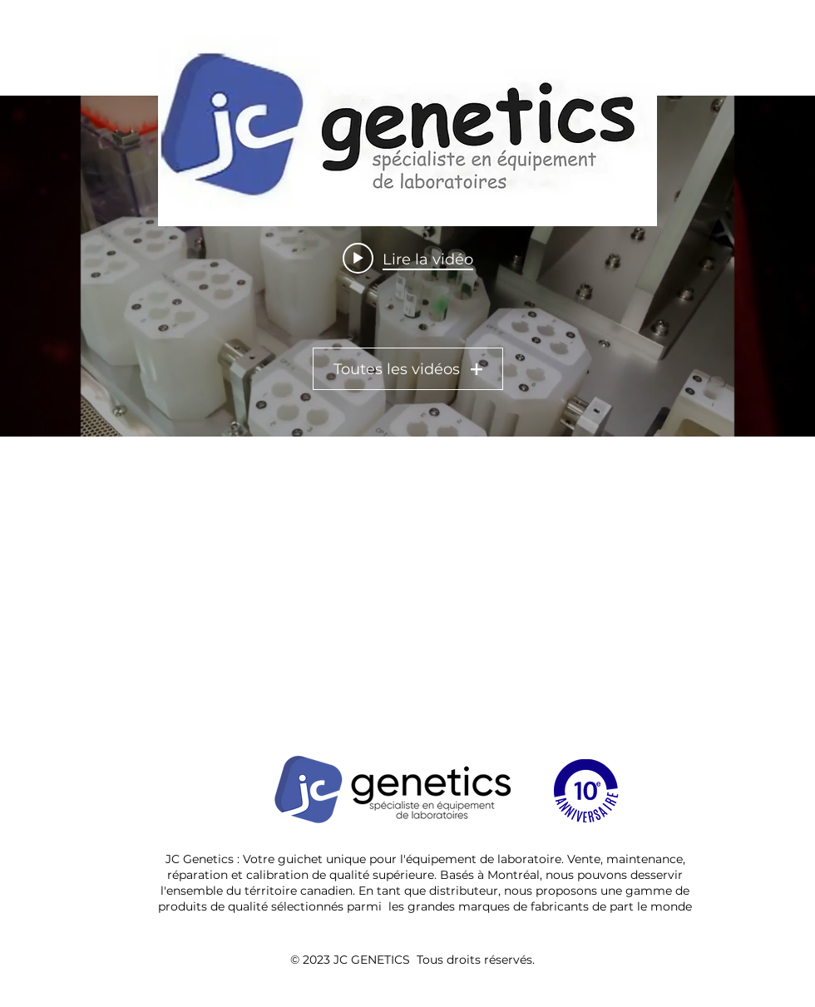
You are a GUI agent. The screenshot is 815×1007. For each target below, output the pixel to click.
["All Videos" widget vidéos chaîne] (407, 266)
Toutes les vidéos (407, 369)
